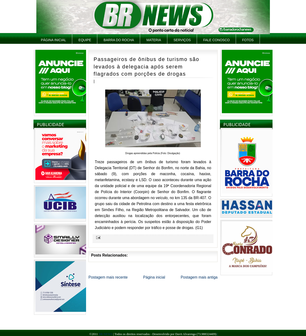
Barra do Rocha (119, 40)
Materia (153, 40)
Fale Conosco (216, 40)
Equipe (84, 40)
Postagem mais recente (108, 277)
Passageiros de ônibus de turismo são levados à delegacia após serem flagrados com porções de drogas (146, 66)
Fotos (248, 40)
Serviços (182, 40)
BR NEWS (105, 334)
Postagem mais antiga (199, 277)
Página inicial (53, 40)
